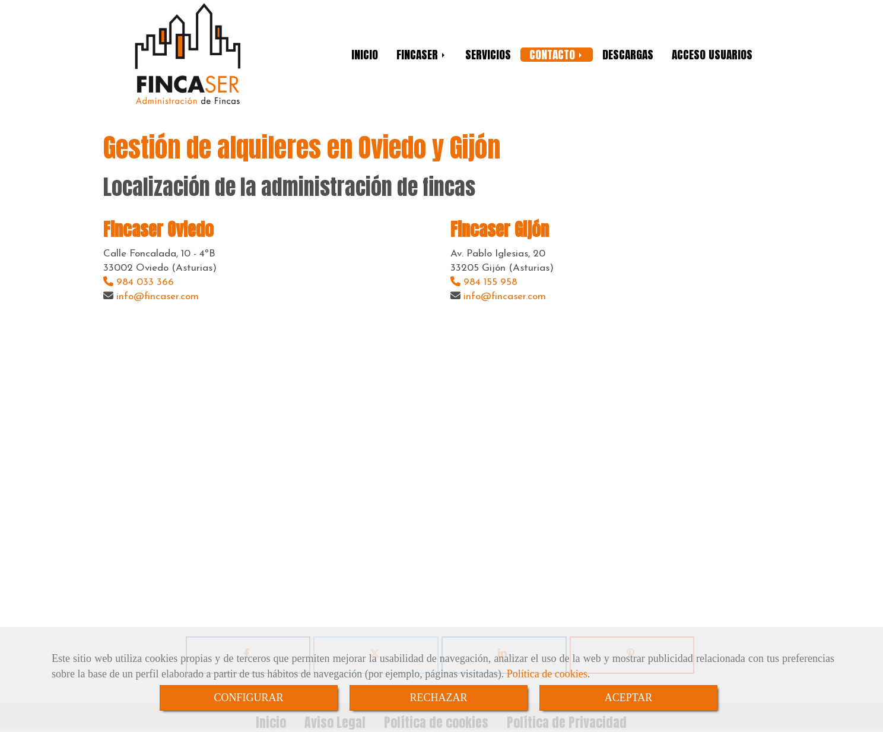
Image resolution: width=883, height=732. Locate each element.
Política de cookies (547, 674)
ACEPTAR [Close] (629, 698)
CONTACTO (556, 54)
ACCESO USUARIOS (712, 54)
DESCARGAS (627, 54)
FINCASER (421, 54)
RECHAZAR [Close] (438, 698)
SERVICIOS (488, 54)
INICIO (364, 54)
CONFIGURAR (248, 698)
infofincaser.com (157, 296)
